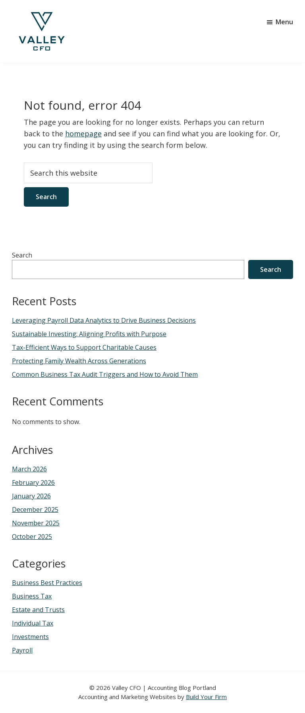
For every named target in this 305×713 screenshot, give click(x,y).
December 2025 (35, 509)
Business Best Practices (47, 582)
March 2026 (29, 469)
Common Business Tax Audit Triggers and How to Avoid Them (105, 374)
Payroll (22, 650)
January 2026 (31, 496)
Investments (30, 636)
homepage (83, 133)
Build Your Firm (206, 697)
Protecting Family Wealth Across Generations (79, 360)
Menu (284, 21)
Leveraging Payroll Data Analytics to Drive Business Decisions (104, 320)
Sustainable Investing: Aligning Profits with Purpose (89, 333)
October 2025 (32, 536)
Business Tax (32, 596)
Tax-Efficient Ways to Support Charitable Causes (84, 347)
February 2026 (33, 482)
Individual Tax (32, 623)
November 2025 (36, 523)
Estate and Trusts (38, 609)
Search (22, 255)
